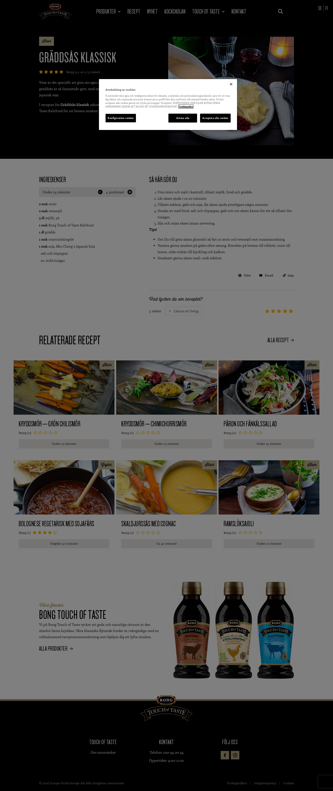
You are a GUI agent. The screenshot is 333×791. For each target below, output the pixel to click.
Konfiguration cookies (121, 118)
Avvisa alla (182, 118)
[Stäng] (231, 84)
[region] (168, 104)
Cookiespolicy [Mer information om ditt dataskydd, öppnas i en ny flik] (186, 106)
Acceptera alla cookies (215, 118)
